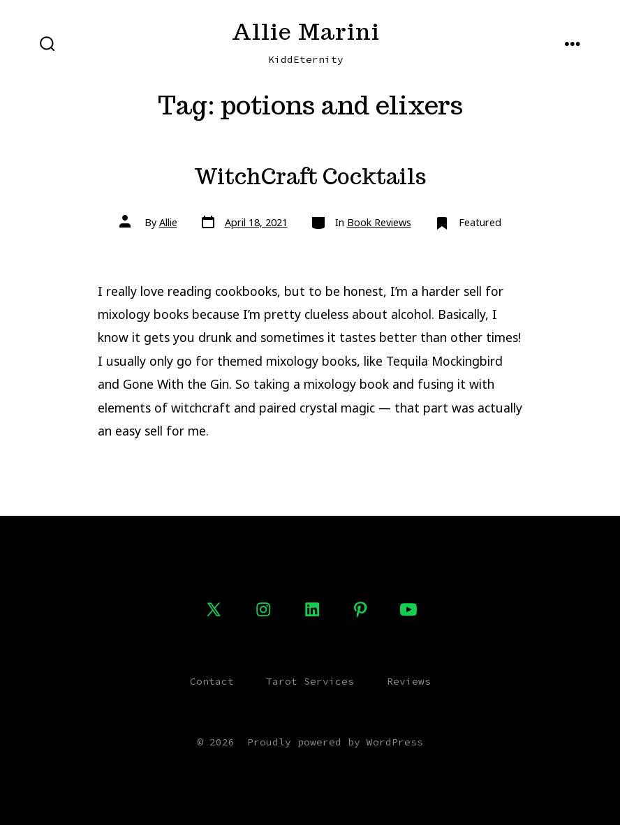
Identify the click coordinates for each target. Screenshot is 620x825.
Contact (212, 681)
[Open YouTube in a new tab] (408, 609)
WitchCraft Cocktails (310, 177)
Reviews (409, 681)
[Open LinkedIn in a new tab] (312, 609)
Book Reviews (379, 222)
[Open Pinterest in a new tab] (360, 609)
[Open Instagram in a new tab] (263, 609)
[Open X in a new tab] (213, 609)
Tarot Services (310, 681)
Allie (168, 222)
